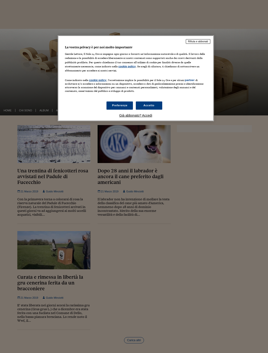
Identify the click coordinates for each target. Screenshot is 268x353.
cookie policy (127, 66)
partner (190, 80)
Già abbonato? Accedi (135, 115)
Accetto (149, 105)
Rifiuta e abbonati (198, 41)
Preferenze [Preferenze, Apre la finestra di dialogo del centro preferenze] (119, 105)
